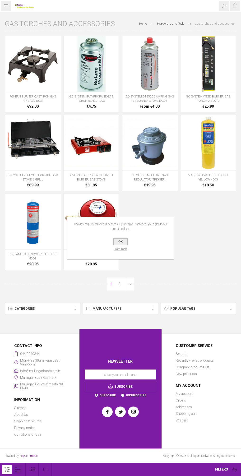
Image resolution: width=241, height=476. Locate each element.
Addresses (184, 407)
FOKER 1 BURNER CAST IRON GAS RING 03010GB (32, 98)
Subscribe (108, 395)
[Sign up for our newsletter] (120, 374)
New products (186, 374)
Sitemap (20, 408)
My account (185, 394)
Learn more (120, 249)
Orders (181, 400)
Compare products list (192, 367)
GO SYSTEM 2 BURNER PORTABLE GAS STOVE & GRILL (32, 177)
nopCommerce (28, 456)
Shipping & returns (28, 421)
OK (120, 242)
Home (143, 23)
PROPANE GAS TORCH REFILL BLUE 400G (33, 256)
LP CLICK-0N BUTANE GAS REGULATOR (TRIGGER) (150, 177)
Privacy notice (24, 428)
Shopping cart (186, 414)
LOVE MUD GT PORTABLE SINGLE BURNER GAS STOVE (91, 177)
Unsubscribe (136, 395)
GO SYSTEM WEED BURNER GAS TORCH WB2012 (208, 98)
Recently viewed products (195, 360)
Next (130, 284)
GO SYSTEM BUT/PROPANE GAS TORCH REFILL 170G (91, 98)
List (18, 469)
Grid (7, 469)
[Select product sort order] (45, 469)
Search (181, 354)
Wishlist (182, 420)
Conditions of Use (27, 434)
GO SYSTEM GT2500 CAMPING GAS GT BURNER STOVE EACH (149, 98)
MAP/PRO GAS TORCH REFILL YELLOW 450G (208, 177)
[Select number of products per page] (32, 469)
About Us (21, 414)
